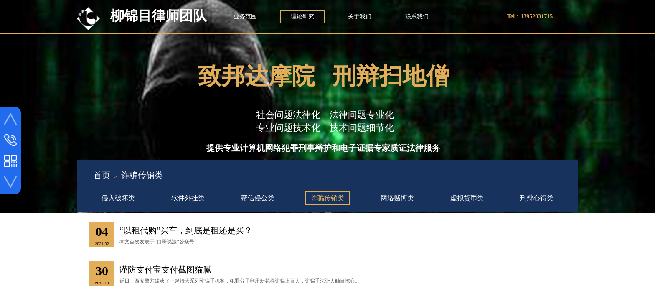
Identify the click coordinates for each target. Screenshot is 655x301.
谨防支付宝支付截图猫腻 (165, 269)
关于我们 (359, 16)
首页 (102, 175)
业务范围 (245, 16)
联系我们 (417, 16)
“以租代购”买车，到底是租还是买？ (185, 230)
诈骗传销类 (142, 175)
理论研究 (302, 16)
